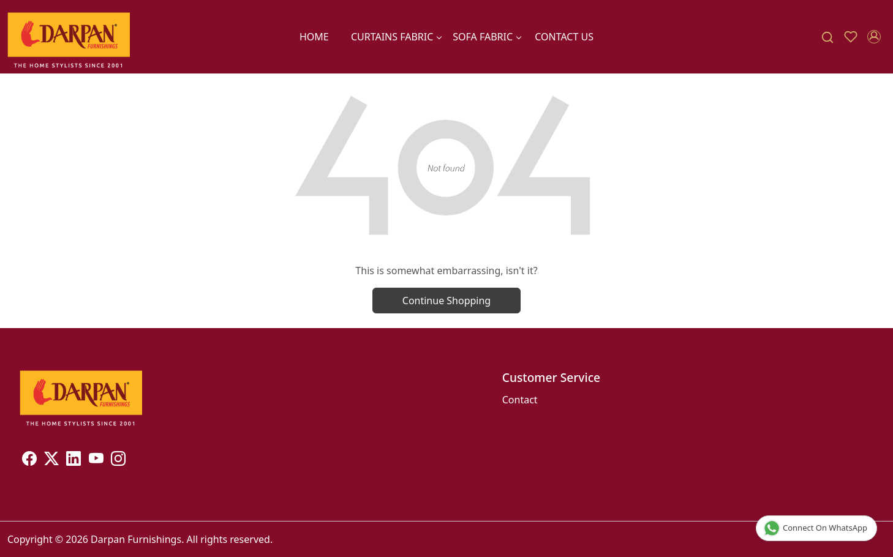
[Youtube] (96, 460)
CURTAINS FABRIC (396, 36)
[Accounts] (874, 36)
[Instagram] (118, 460)
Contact (520, 399)
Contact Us (564, 36)
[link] (827, 37)
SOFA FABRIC (487, 36)
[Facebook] (29, 460)
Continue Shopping (446, 300)
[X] (51, 460)
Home (314, 36)
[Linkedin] (73, 460)
